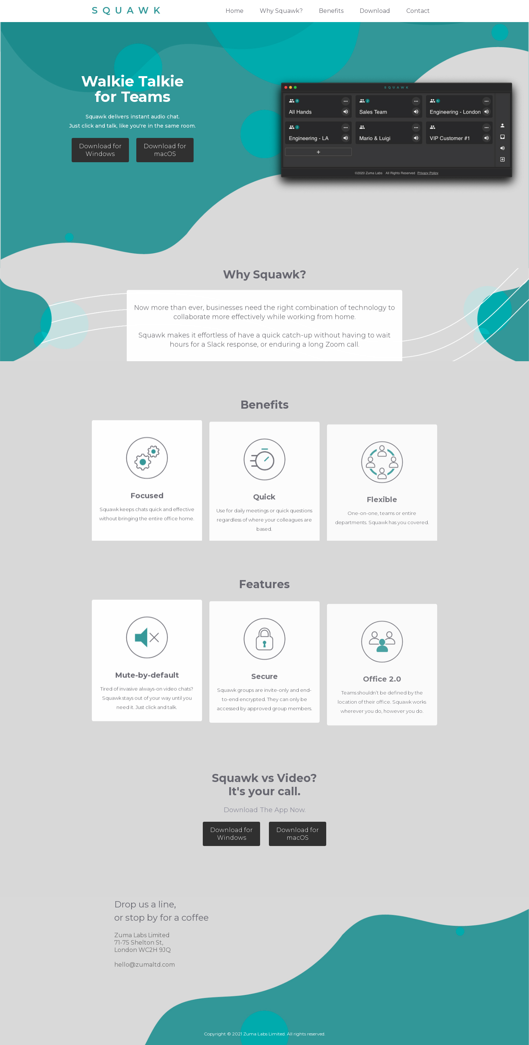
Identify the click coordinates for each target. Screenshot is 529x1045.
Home (235, 10)
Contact (418, 10)
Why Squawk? (281, 10)
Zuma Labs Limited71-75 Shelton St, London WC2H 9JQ (142, 942)
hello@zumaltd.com (144, 964)
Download (375, 10)
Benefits (331, 10)
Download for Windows (100, 150)
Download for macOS (165, 150)
